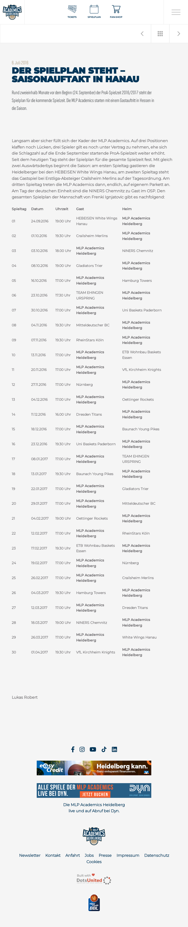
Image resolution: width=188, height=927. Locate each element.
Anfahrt (72, 855)
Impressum (128, 855)
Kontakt (52, 855)
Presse (105, 855)
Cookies (94, 861)
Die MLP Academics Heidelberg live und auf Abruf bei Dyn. (94, 807)
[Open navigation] (176, 12)
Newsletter (29, 855)
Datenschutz (156, 855)
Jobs (89, 855)
